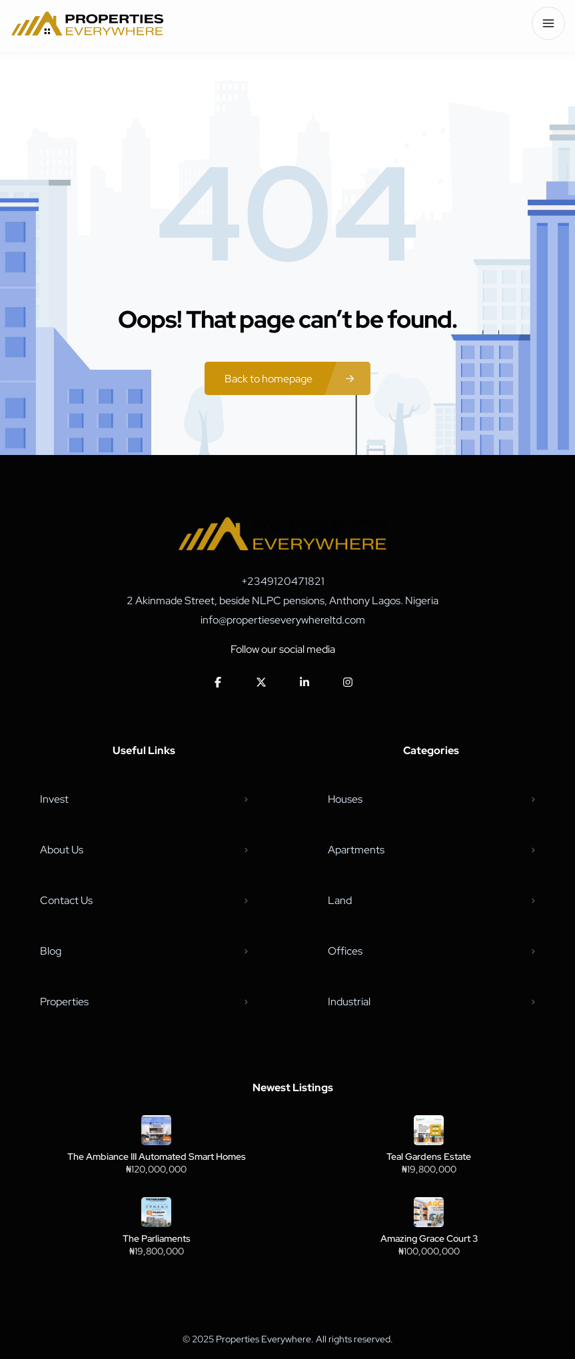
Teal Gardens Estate (428, 1156)
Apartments (356, 850)
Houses (345, 799)
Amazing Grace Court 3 (429, 1238)
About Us (61, 850)
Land (340, 900)
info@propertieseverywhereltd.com (283, 620)
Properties (64, 1002)
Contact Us (66, 900)
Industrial (349, 1002)
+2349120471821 (282, 581)
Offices (345, 951)
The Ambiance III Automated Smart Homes (156, 1156)
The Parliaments (157, 1238)
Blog (50, 951)
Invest (54, 799)
